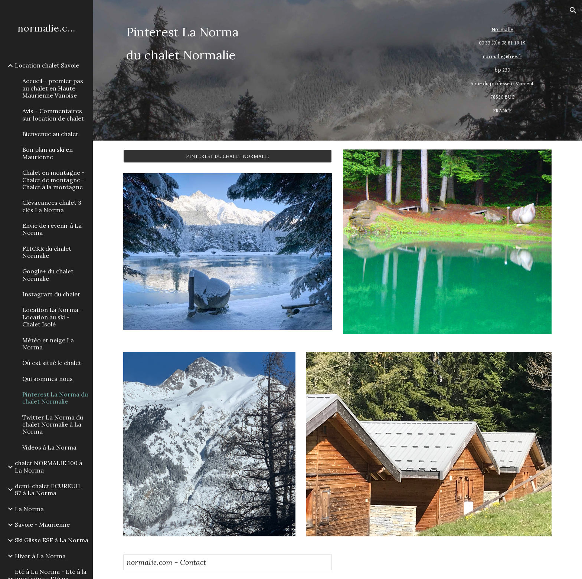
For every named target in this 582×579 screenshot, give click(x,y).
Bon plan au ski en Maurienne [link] (47, 153)
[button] (573, 10)
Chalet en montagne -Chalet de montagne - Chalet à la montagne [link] (53, 180)
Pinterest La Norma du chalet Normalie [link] (55, 398)
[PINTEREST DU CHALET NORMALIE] (227, 156)
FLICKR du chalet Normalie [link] (46, 252)
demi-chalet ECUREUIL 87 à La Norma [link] (48, 489)
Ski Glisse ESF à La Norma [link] (51, 540)
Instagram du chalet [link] (51, 294)
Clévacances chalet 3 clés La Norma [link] (51, 206)
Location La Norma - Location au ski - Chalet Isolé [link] (52, 317)
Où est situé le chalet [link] (51, 362)
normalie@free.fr (502, 56)
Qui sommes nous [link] (47, 378)
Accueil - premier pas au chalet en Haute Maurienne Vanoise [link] (52, 88)
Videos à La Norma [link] (49, 447)
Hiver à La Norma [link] (40, 556)
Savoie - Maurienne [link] (42, 524)
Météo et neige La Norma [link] (48, 343)
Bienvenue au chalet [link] (50, 134)
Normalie (502, 29)
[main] (282, 43)
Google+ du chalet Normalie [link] (47, 274)
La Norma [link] (29, 509)
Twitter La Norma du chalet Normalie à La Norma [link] (52, 424)
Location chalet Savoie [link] (47, 65)
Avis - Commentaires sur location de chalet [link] (53, 114)
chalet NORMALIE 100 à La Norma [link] (48, 466)
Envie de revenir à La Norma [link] (52, 229)
